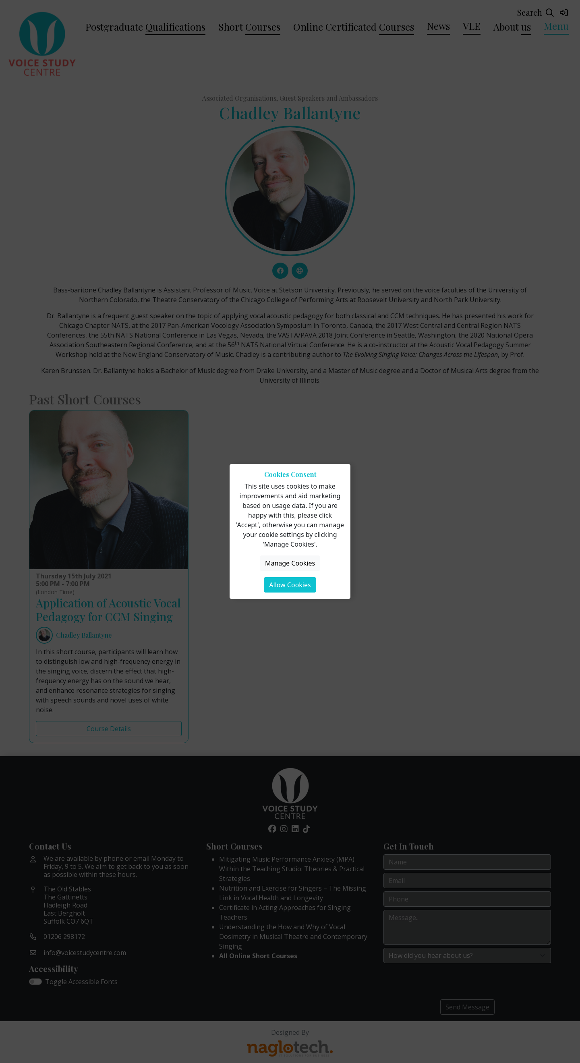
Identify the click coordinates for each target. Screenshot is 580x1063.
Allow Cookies (290, 584)
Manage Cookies (290, 563)
